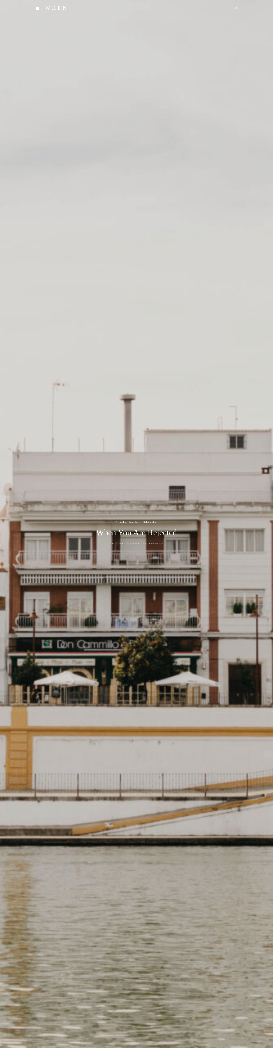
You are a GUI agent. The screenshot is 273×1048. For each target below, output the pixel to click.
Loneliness (135, 522)
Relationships (150, 522)
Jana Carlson (116, 543)
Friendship (121, 522)
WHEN (56, 8)
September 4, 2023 (136, 543)
